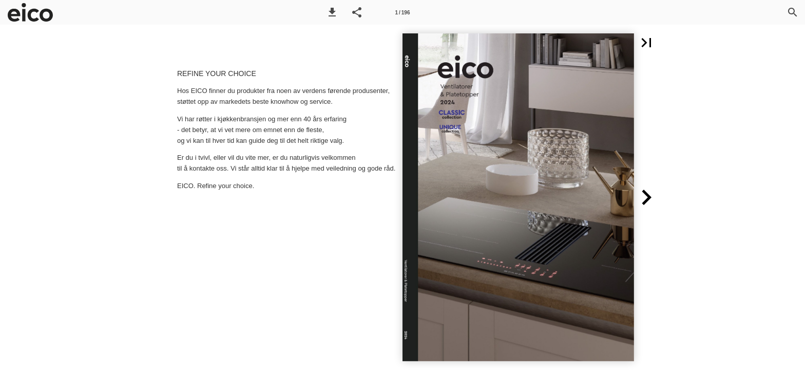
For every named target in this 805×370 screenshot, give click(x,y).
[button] (332, 12)
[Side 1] (402, 12)
